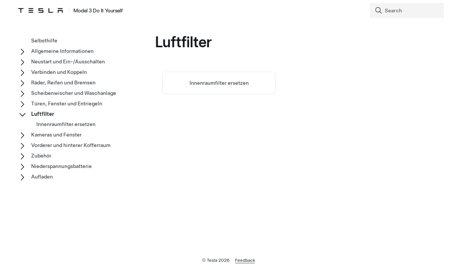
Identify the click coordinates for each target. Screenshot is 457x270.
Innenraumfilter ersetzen (219, 83)
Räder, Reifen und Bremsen (63, 83)
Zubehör (41, 156)
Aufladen (42, 177)
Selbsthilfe (44, 41)
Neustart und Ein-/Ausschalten (68, 61)
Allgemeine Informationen (62, 51)
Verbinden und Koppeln (59, 72)
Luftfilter (42, 114)
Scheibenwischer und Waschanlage (73, 93)
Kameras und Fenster (56, 135)
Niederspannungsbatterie (61, 166)
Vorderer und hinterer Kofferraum (71, 145)
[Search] (407, 10)
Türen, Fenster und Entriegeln (66, 103)
